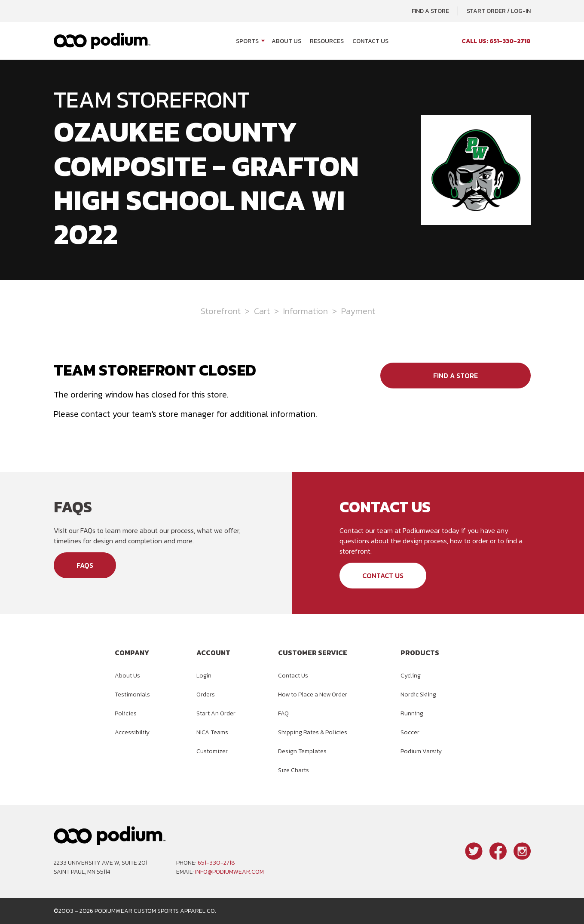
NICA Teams (212, 732)
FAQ (283, 713)
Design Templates (302, 751)
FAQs (84, 565)
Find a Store (430, 10)
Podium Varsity (421, 751)
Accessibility (132, 732)
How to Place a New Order (312, 694)
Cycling (411, 675)
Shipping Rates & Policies (312, 732)
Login (203, 675)
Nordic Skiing (418, 694)
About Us (286, 41)
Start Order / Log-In (499, 10)
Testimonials (132, 694)
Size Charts (293, 770)
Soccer (410, 732)
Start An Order (215, 713)
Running (412, 713)
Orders (205, 694)
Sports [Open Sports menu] (247, 41)
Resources (327, 41)
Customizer (212, 751)
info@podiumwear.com (229, 871)
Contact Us (370, 41)
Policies (126, 713)
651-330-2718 (216, 862)
